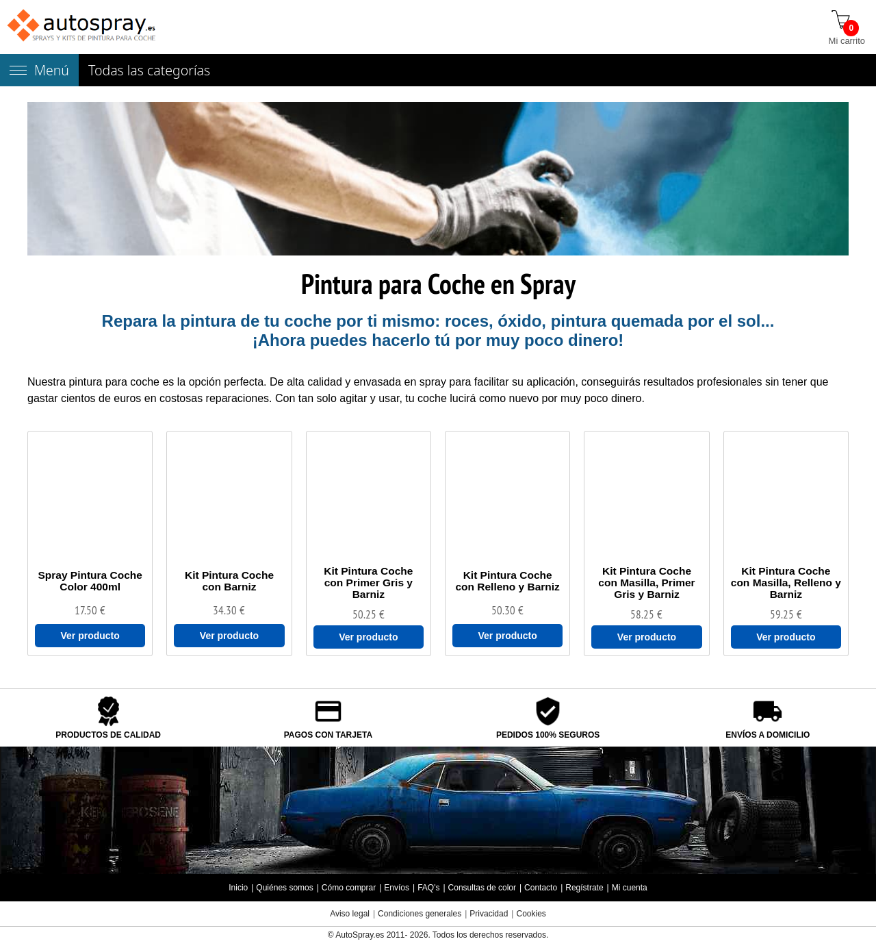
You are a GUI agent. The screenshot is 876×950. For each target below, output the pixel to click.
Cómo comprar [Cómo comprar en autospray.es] (349, 887)
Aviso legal (350, 913)
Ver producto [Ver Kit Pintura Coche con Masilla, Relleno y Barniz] (785, 637)
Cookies (530, 913)
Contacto (540, 887)
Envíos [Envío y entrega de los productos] (396, 887)
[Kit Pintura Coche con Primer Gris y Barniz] (368, 582)
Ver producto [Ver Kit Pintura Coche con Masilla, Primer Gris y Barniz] (646, 637)
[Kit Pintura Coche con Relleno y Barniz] (507, 580)
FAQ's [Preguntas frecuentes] (428, 887)
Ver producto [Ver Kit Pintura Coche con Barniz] (229, 635)
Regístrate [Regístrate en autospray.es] (584, 887)
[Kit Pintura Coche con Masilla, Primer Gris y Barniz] (646, 582)
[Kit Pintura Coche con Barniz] (229, 580)
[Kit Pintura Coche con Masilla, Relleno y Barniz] (786, 582)
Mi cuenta (629, 887)
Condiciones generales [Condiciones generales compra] (419, 913)
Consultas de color (482, 887)
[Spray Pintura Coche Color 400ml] (90, 580)
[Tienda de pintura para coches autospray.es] (82, 27)
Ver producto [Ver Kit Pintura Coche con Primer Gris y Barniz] (368, 637)
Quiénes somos (284, 887)
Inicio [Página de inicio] (238, 887)
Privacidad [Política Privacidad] (488, 913)
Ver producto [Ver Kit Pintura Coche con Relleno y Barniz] (507, 635)
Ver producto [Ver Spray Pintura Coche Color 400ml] (89, 635)
